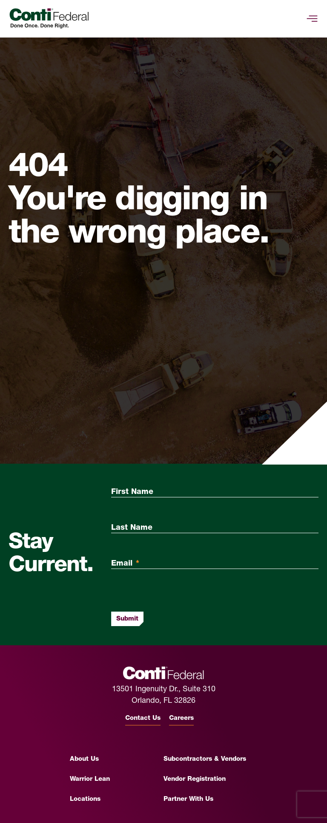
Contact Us (143, 718)
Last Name (131, 528)
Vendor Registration (195, 779)
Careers (181, 718)
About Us (84, 759)
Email (125, 564)
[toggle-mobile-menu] (312, 18)
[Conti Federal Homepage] (49, 18)
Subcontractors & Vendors (205, 759)
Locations (85, 799)
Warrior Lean (90, 779)
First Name (132, 492)
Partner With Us (188, 799)
